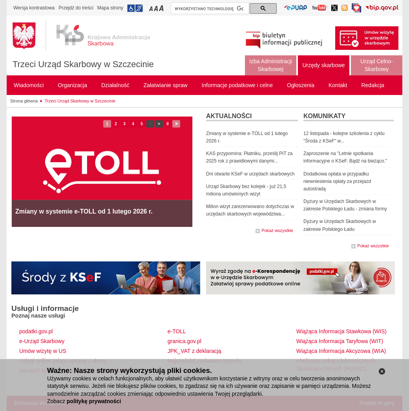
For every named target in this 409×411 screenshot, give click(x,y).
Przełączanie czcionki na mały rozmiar (151, 8)
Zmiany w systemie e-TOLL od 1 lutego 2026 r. (84, 211)
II (169, 124)
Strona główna (24, 101)
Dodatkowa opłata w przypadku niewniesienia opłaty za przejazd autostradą (337, 181)
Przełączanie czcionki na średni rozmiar (156, 8)
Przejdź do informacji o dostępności (135, 8)
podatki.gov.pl (36, 331)
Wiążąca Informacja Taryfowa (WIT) (339, 341)
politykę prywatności (94, 401)
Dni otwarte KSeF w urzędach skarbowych (250, 174)
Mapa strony (110, 8)
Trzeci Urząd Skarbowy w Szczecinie (83, 64)
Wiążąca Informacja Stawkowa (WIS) (341, 331)
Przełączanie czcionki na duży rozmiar (162, 8)
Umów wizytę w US (42, 351)
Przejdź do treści (75, 8)
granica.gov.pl (184, 341)
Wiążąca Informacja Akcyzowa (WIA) (341, 351)
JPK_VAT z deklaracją (194, 351)
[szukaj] (209, 8)
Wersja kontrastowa (34, 8)
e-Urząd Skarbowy (41, 341)
